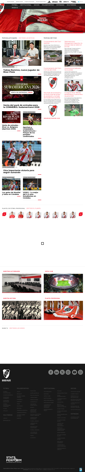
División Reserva (8, 395)
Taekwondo (33, 397)
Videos (5, 418)
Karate (19, 418)
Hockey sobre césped (21, 396)
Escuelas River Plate (61, 435)
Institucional (47, 398)
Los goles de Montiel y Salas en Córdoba (11, 193)
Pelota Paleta (34, 395)
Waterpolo (33, 401)
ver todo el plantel (33, 208)
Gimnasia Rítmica (21, 412)
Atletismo (20, 406)
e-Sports (33, 437)
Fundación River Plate (62, 411)
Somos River (10, 1)
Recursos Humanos (60, 442)
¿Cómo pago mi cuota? (75, 403)
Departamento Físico (48, 410)
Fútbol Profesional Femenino (7, 405)
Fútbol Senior (34, 421)
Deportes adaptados (33, 404)
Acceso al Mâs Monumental (75, 417)
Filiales (59, 390)
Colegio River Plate (61, 420)
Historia (46, 393)
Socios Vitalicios (75, 409)
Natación (33, 390)
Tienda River (19, 1)
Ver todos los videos (17, 328)
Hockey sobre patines (21, 415)
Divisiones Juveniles (6, 398)
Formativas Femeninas (33, 418)
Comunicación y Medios (62, 399)
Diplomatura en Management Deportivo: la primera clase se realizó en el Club (73, 44)
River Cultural (61, 417)
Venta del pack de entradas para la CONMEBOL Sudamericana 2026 (21, 106)
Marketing (60, 402)
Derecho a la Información (75, 396)
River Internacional (61, 396)
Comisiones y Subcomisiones (61, 445)
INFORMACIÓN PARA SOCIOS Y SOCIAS (76, 400)
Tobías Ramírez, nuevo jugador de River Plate (21, 71)
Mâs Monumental (49, 400)
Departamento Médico (61, 449)
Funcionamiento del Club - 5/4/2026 (52, 42)
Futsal (5, 408)
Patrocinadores (41, 1)
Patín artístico (34, 393)
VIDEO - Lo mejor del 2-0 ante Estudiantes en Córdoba (30, 195)
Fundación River (29, 1)
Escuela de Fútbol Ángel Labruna (35, 415)
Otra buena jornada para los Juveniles (73, 69)
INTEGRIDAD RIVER (49, 402)
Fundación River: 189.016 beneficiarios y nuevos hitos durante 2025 (74, 94)
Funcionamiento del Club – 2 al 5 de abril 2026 (53, 69)
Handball (20, 399)
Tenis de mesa (34, 399)
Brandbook (6, 420)
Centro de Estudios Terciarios (60, 424)
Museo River (60, 408)
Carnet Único (75, 393)
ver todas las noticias (26, 38)
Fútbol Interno (34, 430)
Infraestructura (62, 393)
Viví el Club (47, 396)
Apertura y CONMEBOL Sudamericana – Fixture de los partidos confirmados (30, 131)
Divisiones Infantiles (6, 401)
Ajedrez (19, 401)
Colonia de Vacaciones (33, 433)
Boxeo (32, 407)
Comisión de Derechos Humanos (47, 406)
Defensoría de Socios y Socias (75, 407)
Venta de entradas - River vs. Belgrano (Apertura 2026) (10, 127)
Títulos (5, 410)
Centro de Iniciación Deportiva (33, 411)
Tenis (18, 403)
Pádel (32, 435)
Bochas (19, 408)
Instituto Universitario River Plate (61, 429)
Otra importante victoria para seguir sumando (18, 171)
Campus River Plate (61, 439)
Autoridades (47, 391)
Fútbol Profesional (7, 392)
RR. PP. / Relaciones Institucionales (61, 405)
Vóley (18, 391)
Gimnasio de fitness (33, 424)
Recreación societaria (33, 427)
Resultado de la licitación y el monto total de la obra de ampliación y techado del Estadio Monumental (52, 95)
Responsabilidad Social (62, 415)
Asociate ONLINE (75, 391)
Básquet (19, 393)
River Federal (61, 432)
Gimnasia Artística (22, 410)
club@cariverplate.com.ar (48, 469)
